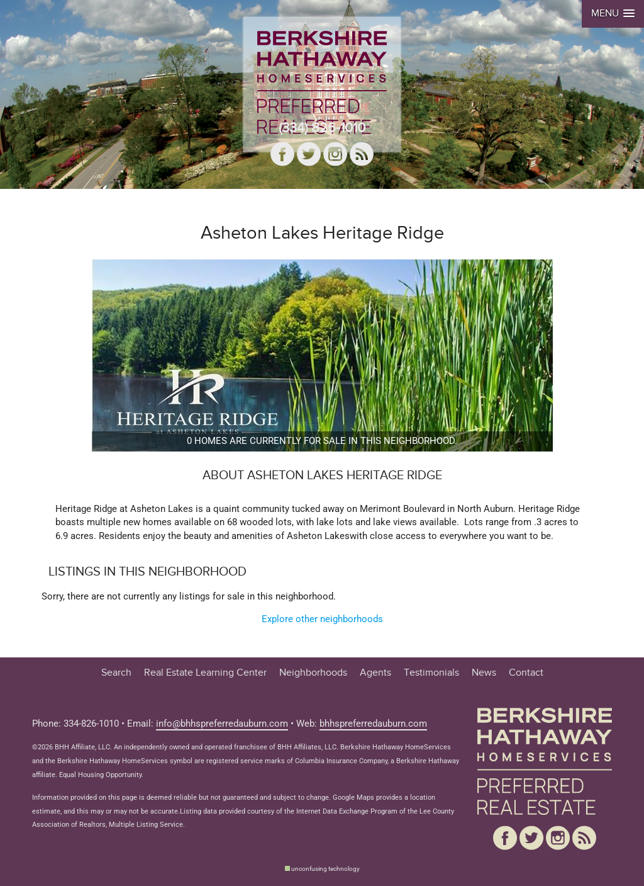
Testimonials (431, 673)
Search (116, 673)
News (484, 673)
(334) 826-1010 (322, 128)
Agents (375, 673)
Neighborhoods (313, 673)
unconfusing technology (325, 868)
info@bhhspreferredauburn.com (222, 723)
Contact (526, 673)
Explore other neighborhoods (322, 619)
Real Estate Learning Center (205, 673)
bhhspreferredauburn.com (373, 723)
